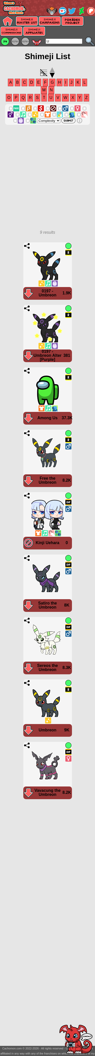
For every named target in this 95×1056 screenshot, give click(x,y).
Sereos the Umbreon (47, 667)
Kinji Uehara (47, 543)
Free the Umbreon (47, 480)
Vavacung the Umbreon (47, 792)
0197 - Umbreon (47, 293)
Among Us (47, 418)
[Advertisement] (47, 180)
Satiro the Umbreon (47, 605)
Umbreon (47, 730)
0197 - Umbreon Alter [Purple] (47, 355)
